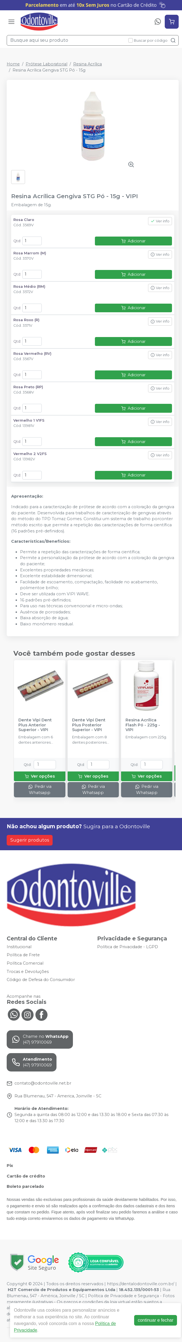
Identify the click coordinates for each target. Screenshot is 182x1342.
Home (13, 64)
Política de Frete (23, 954)
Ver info (160, 221)
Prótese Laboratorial (46, 64)
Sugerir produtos (29, 840)
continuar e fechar (155, 1320)
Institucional (19, 946)
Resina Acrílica (87, 64)
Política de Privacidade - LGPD (127, 946)
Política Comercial (25, 963)
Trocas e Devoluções (28, 971)
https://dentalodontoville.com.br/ (140, 1283)
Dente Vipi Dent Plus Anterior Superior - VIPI (35, 725)
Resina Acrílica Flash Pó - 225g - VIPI (143, 725)
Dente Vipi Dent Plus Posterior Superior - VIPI (88, 725)
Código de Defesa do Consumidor (41, 979)
